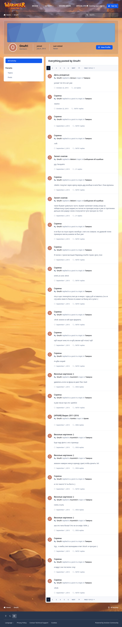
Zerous (73, 78)
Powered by (106, 623)
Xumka (73, 418)
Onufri (59, 78)
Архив (86, 418)
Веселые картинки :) (64, 373)
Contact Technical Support (39, 623)
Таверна (86, 78)
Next (73, 68)
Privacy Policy (22, 623)
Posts (10, 77)
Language (9, 623)
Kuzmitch (74, 377)
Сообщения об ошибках (93, 159)
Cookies (54, 623)
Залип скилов (60, 156)
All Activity (12, 61)
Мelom (73, 159)
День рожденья (61, 74)
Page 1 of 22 (89, 68)
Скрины (58, 95)
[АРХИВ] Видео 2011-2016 (66, 415)
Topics (10, 73)
